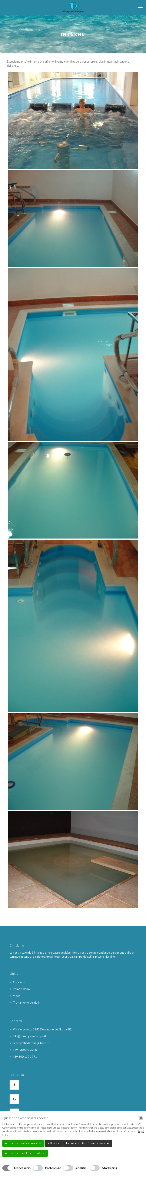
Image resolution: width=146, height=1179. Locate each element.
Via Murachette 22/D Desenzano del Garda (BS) (42, 1029)
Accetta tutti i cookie (25, 1153)
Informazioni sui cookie (87, 1143)
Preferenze (53, 1168)
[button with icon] (14, 1085)
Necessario (22, 1168)
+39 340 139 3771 (25, 1056)
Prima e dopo (21, 989)
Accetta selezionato (23, 1143)
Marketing (109, 1168)
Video (16, 995)
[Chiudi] (141, 1118)
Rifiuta (54, 1143)
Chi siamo (19, 982)
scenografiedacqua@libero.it (31, 1043)
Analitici (81, 1168)
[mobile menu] (140, 7)
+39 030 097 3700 (25, 1050)
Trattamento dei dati (26, 1002)
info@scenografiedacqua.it (29, 1036)
